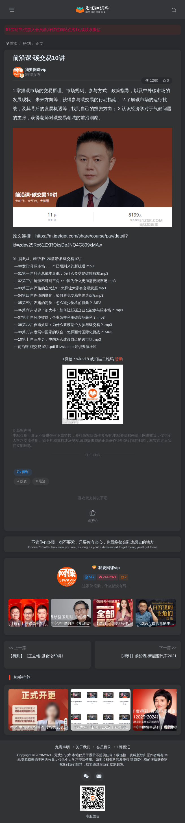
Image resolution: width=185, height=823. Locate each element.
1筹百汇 (123, 747)
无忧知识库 (62, 755)
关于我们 (83, 747)
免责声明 (62, 747)
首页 (12, 43)
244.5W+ (107, 577)
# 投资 (22, 481)
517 (89, 577)
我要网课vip (35, 69)
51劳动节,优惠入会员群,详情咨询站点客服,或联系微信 (53, 29)
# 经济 (40, 481)
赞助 (119, 359)
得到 (27, 43)
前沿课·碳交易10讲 (39, 57)
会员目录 (103, 747)
